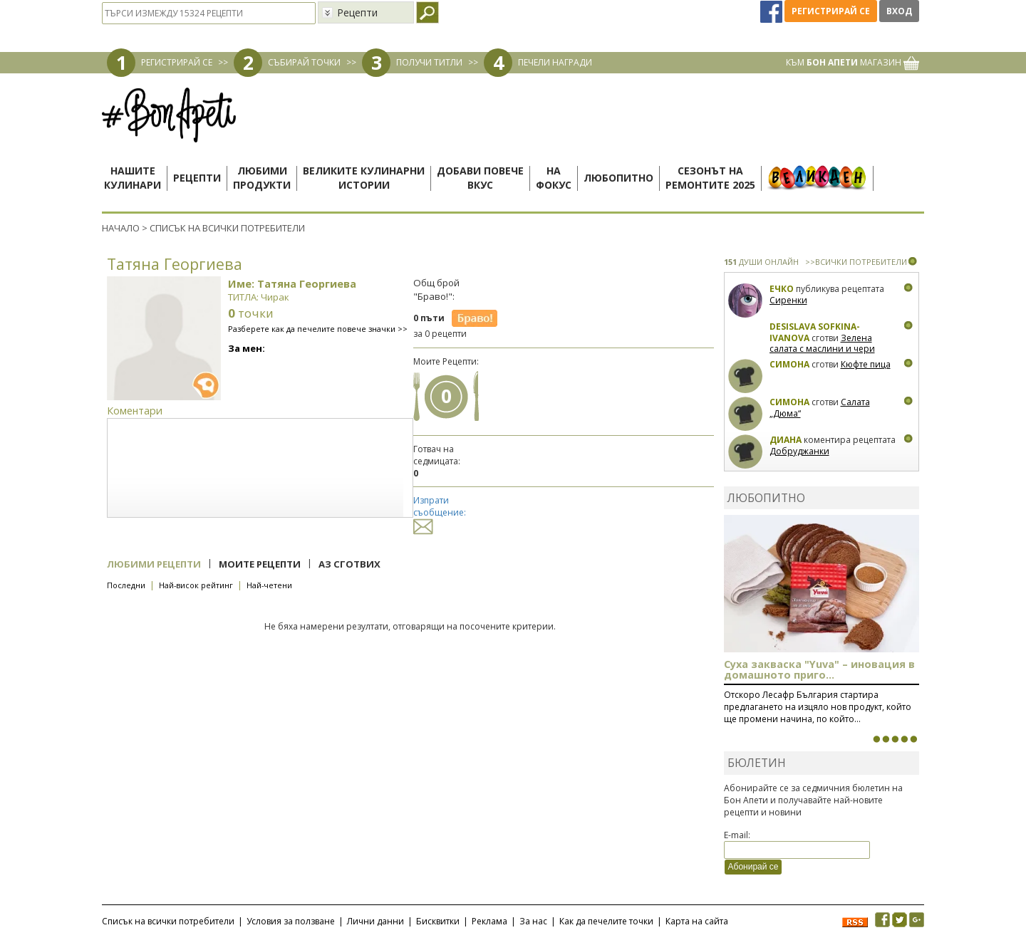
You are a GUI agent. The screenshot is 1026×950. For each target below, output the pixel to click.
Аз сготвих (349, 564)
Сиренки (788, 300)
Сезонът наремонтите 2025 (710, 178)
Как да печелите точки (606, 921)
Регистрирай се (831, 11)
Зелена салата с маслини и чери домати (822, 349)
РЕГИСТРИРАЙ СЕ (176, 62)
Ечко (782, 289)
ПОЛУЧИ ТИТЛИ (429, 62)
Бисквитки (438, 921)
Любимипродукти (262, 178)
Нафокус (553, 178)
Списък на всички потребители (168, 921)
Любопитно (618, 177)
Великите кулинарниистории (364, 178)
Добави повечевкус (480, 178)
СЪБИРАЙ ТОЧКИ (304, 62)
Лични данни (375, 921)
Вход (899, 11)
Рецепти (197, 177)
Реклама (489, 921)
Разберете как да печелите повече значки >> (318, 328)
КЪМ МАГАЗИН (852, 62)
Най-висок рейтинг (196, 585)
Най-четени (269, 585)
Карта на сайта (696, 921)
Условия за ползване (291, 921)
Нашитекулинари (132, 178)
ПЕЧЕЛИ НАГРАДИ (555, 62)
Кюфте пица (866, 364)
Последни (126, 585)
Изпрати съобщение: (439, 513)
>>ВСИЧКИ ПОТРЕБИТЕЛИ (856, 261)
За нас (533, 921)
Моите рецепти (260, 564)
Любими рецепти (154, 564)
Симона (789, 364)
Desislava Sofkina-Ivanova (815, 332)
